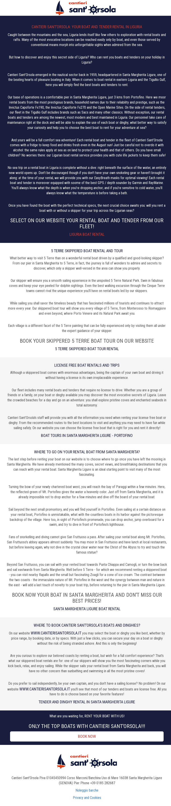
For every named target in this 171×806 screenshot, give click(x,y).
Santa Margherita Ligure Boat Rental (86, 608)
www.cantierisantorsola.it (56, 633)
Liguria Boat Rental (86, 234)
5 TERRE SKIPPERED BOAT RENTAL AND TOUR (87, 250)
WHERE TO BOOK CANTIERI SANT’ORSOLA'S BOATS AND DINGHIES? (87, 625)
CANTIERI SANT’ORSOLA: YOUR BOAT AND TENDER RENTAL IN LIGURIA (87, 26)
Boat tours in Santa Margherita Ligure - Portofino (87, 435)
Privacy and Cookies (87, 798)
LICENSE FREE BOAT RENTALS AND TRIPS (87, 365)
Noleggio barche (86, 790)
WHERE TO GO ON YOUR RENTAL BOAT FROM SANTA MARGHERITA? (87, 452)
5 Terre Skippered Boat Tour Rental (87, 348)
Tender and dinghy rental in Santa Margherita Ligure (87, 702)
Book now (87, 736)
